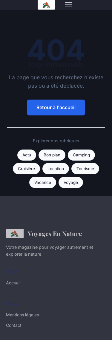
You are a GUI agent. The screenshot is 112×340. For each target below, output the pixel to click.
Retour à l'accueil (56, 107)
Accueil (13, 282)
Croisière (26, 168)
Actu (26, 155)
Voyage (71, 182)
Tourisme (85, 168)
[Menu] (68, 5)
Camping (81, 155)
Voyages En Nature (44, 233)
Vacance (42, 182)
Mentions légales (22, 314)
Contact (14, 325)
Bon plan (52, 155)
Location (55, 168)
